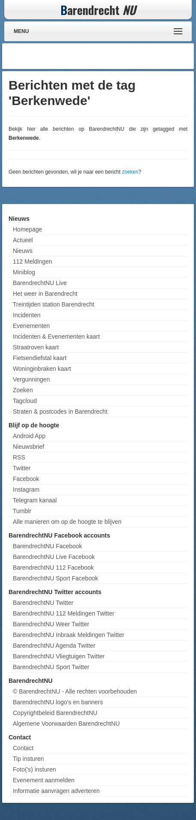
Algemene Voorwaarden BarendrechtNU (66, 723)
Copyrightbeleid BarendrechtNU (55, 712)
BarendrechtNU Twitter (43, 602)
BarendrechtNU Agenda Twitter (54, 645)
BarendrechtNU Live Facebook (54, 556)
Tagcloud (25, 400)
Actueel (23, 240)
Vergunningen (31, 379)
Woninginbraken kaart (42, 368)
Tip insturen (28, 758)
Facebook (26, 478)
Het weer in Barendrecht (45, 293)
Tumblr (22, 511)
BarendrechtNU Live (40, 282)
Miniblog (24, 272)
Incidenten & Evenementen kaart (56, 336)
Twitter (21, 468)
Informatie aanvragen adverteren (56, 790)
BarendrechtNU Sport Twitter (51, 667)
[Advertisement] (123, 56)
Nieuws (23, 250)
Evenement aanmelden (43, 780)
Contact (23, 748)
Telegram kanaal (35, 500)
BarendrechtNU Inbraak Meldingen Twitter (68, 634)
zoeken (130, 172)
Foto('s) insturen (34, 769)
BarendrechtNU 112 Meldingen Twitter (63, 613)
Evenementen (31, 325)
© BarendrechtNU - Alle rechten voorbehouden (75, 691)
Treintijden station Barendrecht (53, 304)
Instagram (26, 489)
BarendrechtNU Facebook (47, 546)
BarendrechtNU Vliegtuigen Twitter (59, 656)
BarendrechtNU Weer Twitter (51, 624)
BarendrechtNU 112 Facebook (53, 567)
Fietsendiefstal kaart (39, 357)
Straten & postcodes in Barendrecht (60, 411)
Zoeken (23, 390)
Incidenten (27, 315)
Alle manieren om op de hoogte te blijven (67, 521)
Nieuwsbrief (28, 446)
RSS (19, 457)
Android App (29, 436)
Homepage (27, 229)
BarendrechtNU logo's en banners (58, 702)
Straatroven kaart (36, 347)
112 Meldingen (32, 261)
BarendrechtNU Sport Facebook (55, 578)
